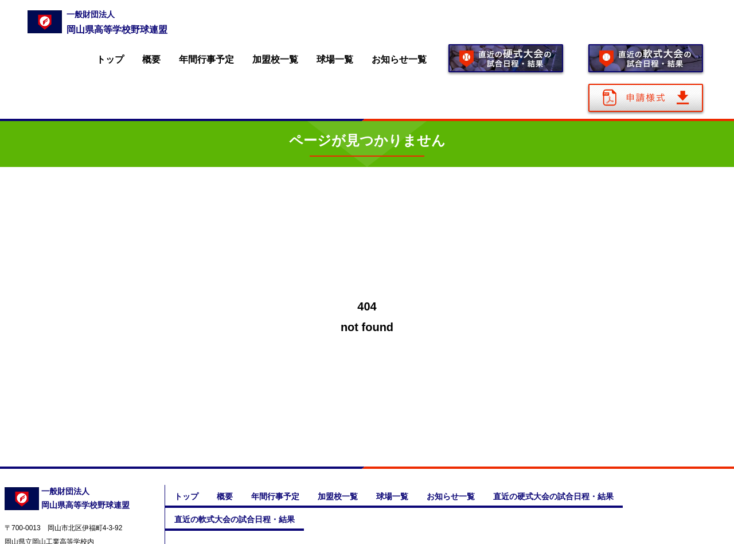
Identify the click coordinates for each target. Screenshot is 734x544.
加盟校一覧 (275, 59)
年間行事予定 (206, 59)
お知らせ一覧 (399, 59)
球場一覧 (335, 59)
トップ (110, 59)
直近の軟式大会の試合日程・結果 (234, 519)
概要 (151, 59)
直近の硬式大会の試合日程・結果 (553, 496)
